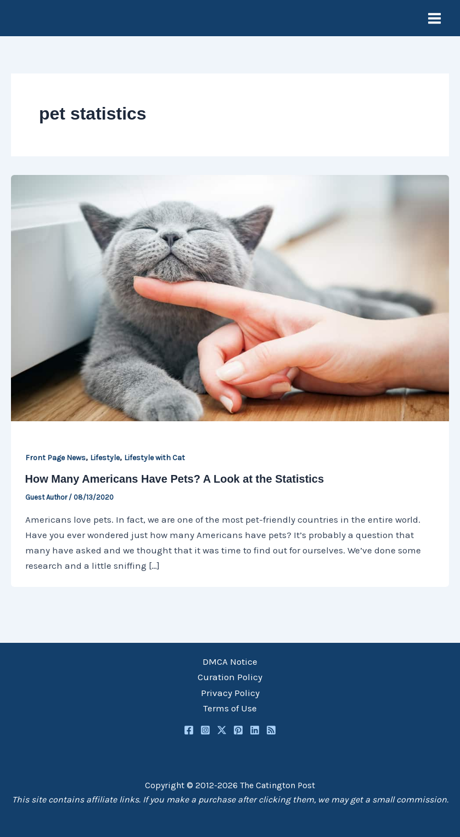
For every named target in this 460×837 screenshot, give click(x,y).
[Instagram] (205, 730)
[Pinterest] (238, 730)
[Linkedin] (255, 730)
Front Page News (55, 457)
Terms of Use (230, 708)
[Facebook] (189, 730)
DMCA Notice (230, 661)
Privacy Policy (230, 692)
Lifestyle (105, 457)
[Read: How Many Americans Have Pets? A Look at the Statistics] (230, 296)
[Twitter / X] (222, 730)
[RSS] (271, 730)
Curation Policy (230, 676)
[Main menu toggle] (435, 18)
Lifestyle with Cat (154, 457)
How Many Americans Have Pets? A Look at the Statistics (174, 479)
